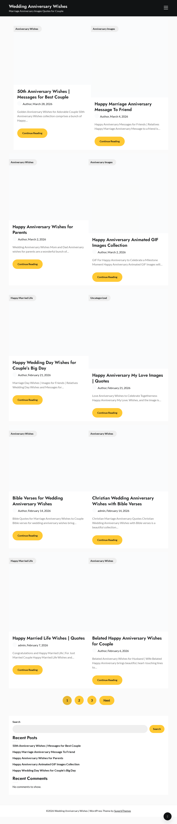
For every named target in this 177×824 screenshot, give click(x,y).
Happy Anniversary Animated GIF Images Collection (125, 244)
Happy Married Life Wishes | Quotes (49, 644)
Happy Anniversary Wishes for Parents (43, 231)
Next (107, 708)
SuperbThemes (122, 818)
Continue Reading (32, 134)
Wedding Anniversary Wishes (38, 6)
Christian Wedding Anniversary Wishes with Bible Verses (123, 505)
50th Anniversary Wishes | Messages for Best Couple (43, 94)
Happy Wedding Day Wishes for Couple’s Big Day (44, 368)
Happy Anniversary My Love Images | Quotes (127, 381)
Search (16, 729)
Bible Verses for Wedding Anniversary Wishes (38, 505)
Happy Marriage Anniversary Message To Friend (123, 107)
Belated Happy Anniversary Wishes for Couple (127, 647)
